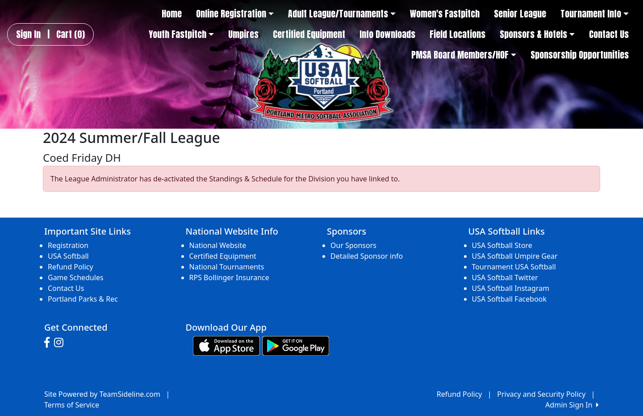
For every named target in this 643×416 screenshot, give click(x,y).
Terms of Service (71, 405)
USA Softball (68, 256)
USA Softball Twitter (505, 277)
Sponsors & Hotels (537, 34)
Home (172, 14)
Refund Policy (70, 267)
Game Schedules (76, 277)
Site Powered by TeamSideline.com (102, 394)
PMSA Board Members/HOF (463, 55)
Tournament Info (594, 14)
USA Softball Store (502, 245)
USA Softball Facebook (509, 299)
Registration (68, 245)
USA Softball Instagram (511, 288)
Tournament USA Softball (514, 267)
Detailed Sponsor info (366, 256)
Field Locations (457, 34)
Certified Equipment (309, 34)
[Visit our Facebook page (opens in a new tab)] (49, 343)
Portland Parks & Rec (83, 299)
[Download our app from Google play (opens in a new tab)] (295, 345)
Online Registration (235, 14)
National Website (217, 245)
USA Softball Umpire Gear (515, 256)
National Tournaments (226, 267)
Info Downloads (387, 34)
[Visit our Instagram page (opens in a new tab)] (61, 343)
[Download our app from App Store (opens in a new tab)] (226, 345)
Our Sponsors (353, 245)
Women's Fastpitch (445, 14)
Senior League (520, 14)
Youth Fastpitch (181, 34)
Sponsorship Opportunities (579, 55)
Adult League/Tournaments (342, 14)
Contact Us (609, 34)
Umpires (243, 34)
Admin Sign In (572, 405)
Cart (70, 34)
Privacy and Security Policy (541, 394)
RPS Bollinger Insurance (229, 277)
